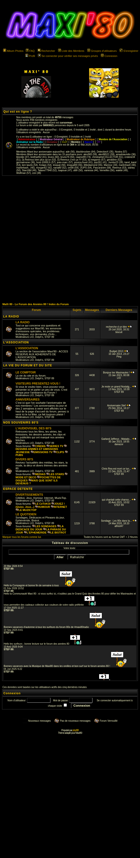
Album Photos (13, 50)
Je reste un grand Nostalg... (118, 386)
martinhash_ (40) (25, 167)
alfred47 (118, 526)
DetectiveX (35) (105, 151)
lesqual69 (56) (74, 165)
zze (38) (36, 173)
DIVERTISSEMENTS (29, 494)
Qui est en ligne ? (17, 111)
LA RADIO (11, 316)
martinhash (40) (127, 165)
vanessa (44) (91, 170)
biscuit (118, 332)
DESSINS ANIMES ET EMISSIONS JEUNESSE (41, 449)
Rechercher (46, 50)
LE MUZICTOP (26, 510)
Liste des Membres (71, 50)
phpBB (76, 730)
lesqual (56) (59, 165)
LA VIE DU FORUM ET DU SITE (27, 365)
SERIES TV (54, 446)
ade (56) (70, 151)
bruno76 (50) (67, 157)
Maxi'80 (78, 733)
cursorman (66, 122)
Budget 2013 (118, 351)
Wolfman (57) (23, 173)
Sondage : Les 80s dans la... (119, 520)
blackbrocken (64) (85, 151)
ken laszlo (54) (30, 165)
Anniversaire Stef (119, 405)
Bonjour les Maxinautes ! (119, 372)
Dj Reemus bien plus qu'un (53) (39, 159)
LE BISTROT (56, 532)
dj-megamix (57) (96, 159)
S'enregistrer (129, 50)
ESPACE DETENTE (18, 489)
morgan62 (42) (44, 167)
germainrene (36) (25, 162)
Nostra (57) (121, 151)
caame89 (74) (83, 157)
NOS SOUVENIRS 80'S (21, 422)
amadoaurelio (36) (126, 154)
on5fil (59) (73, 167)
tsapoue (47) (65, 170)
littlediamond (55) (93, 165)
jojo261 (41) (100, 162)
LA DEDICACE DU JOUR (39, 528)
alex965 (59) (90, 154)
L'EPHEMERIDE (35, 532)
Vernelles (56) (106, 170)
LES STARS (55, 474)
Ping (118, 356)
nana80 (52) (59, 167)
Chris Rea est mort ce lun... (119, 468)
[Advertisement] (69, 239)
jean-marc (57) (65, 162)
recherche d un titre (119, 326)
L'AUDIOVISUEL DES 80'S (34, 428)
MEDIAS (38, 474)
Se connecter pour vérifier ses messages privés (68, 55)
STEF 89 (49, 337)
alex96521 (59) (106, 154)
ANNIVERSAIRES (28, 399)
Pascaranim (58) (102, 167)
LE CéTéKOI (41, 503)
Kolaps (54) (45, 165)
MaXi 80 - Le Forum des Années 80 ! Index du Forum (35, 304)
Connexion (109, 55)
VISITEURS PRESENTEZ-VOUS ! (38, 383)
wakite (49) (122, 170)
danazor (118, 444)
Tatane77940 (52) (47, 170)
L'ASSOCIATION (16, 342)
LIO (32, 337)
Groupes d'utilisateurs (102, 50)
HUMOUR (42, 506)
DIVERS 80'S (24, 459)
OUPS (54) (86, 167)
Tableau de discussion (70, 543)
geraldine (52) (114, 159)
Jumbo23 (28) (115, 162)
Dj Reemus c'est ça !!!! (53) (72, 159)
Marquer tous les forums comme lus (21, 537)
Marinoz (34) (110, 165)
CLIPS (58, 452)
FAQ (30, 50)
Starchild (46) (29, 170)
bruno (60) (53, 157)
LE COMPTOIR (26, 372)
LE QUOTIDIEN (26, 514)
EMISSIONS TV (41, 452)
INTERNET (59, 506)
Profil (30, 55)
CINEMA (38, 446)
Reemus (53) (119, 167)
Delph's (39, 337)
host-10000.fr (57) (46, 162)
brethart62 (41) (38, 157)
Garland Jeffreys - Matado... (119, 439)
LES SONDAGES (44, 526)
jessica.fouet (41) (83, 162)
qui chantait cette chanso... (119, 499)
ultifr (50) (78, 170)
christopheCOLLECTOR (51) (107, 157)
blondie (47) (22, 157)
